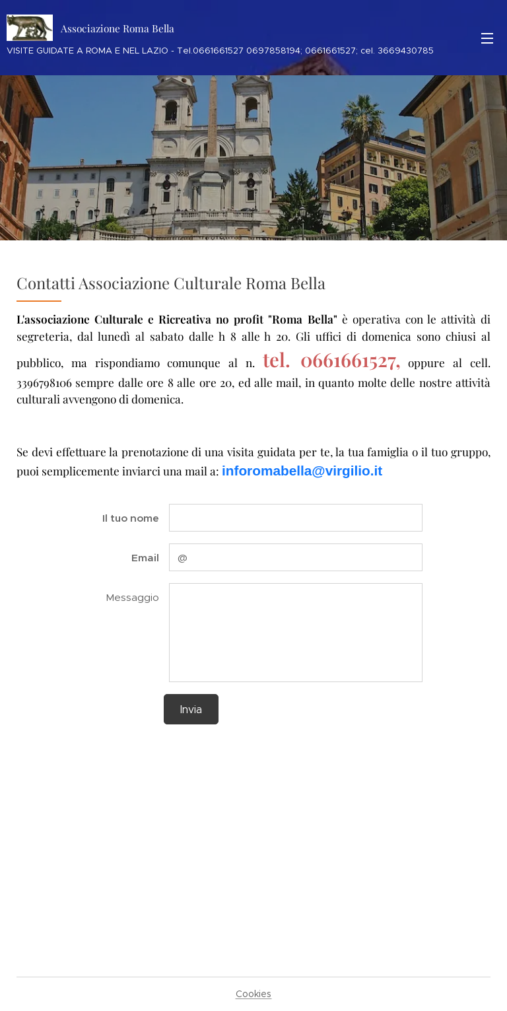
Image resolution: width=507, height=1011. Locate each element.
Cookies (254, 994)
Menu (487, 38)
